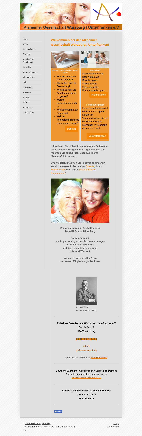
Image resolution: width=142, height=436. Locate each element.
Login (116, 423)
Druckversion (32, 423)
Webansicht (113, 426)
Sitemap (46, 423)
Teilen (58, 411)
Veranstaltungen (97, 136)
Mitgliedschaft (58, 169)
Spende (90, 166)
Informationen (98, 94)
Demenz (71, 128)
